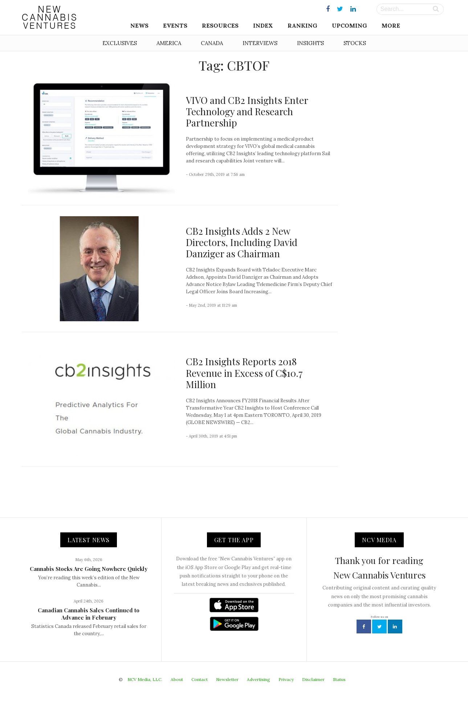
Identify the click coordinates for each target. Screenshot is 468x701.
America (168, 43)
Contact (199, 679)
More (391, 25)
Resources (220, 25)
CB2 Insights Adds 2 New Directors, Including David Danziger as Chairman (241, 242)
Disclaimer (313, 679)
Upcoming (349, 25)
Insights (310, 43)
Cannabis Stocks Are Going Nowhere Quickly (88, 568)
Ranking (302, 25)
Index (263, 25)
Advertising (258, 679)
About (177, 679)
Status (339, 679)
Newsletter (227, 679)
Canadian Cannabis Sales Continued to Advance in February (88, 614)
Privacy (286, 679)
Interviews (260, 43)
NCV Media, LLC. (144, 679)
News (139, 25)
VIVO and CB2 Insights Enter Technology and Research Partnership (247, 111)
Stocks (354, 43)
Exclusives (119, 43)
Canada (212, 43)
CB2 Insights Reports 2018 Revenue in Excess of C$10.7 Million (244, 372)
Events (175, 25)
